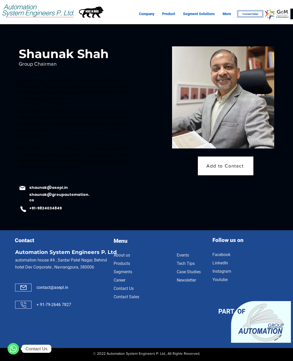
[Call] (23, 305)
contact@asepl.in (52, 287)
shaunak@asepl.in (48, 187)
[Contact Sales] (250, 13)
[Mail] (22, 188)
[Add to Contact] (225, 166)
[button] (146, 14)
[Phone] (23, 209)
